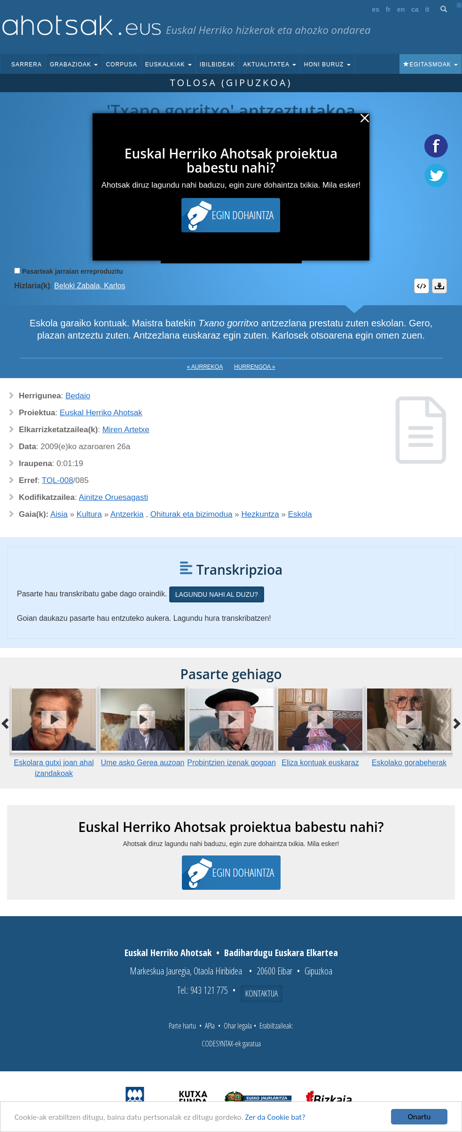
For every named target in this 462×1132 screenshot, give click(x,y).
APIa (210, 1026)
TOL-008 (57, 480)
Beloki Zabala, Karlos (89, 286)
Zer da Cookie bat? (275, 1117)
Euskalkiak (168, 64)
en (401, 9)
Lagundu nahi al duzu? (216, 594)
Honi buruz (327, 64)
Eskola (300, 514)
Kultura (89, 514)
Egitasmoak (430, 64)
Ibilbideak (217, 64)
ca (415, 9)
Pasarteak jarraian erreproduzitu (72, 271)
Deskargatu (439, 285)
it (427, 9)
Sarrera (26, 64)
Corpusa (121, 64)
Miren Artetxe (125, 429)
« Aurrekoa (205, 367)
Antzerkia (127, 514)
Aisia (59, 514)
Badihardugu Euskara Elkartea (281, 952)
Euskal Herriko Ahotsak (101, 412)
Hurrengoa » (254, 367)
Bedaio (77, 395)
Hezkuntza (260, 514)
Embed (421, 285)
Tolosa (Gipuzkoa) (231, 82)
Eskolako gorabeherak (409, 763)
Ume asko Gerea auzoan (143, 763)
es (375, 9)
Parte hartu (182, 1026)
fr (388, 9)
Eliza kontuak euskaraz (320, 763)
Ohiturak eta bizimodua (191, 514)
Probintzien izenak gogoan (231, 763)
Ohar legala (238, 1026)
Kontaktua (261, 993)
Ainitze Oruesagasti (113, 497)
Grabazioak (74, 64)
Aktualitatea (269, 64)
